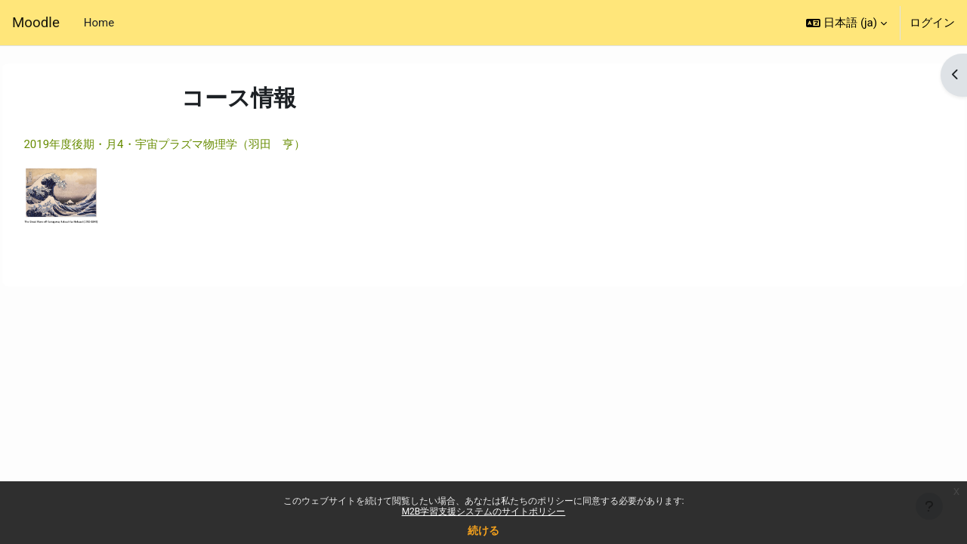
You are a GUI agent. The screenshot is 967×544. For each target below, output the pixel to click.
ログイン (932, 22)
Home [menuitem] (99, 22)
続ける (483, 530)
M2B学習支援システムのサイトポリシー (484, 511)
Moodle (36, 22)
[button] (846, 22)
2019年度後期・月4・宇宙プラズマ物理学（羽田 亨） (197, 144)
